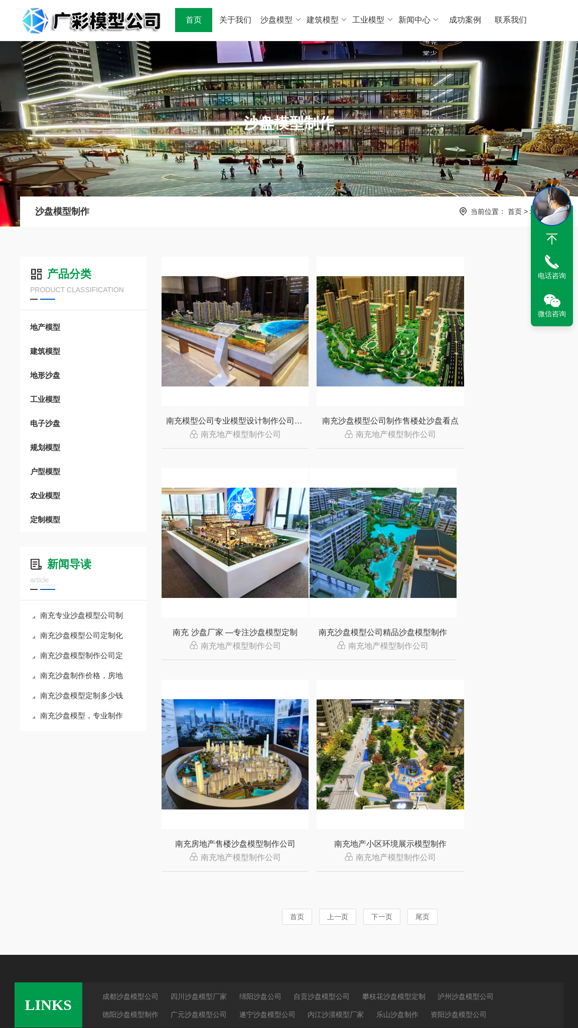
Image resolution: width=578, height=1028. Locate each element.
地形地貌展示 (252, 945)
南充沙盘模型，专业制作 (77, 715)
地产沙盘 (100, 910)
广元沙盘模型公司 (199, 836)
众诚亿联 (509, 1010)
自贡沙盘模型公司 (322, 817)
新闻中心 (419, 20)
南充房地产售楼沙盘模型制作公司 (360, 635)
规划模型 (45, 447)
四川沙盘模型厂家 (199, 817)
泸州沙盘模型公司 (466, 817)
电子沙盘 (45, 423)
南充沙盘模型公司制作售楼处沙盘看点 (361, 422)
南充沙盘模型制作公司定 (77, 655)
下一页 (381, 708)
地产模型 (45, 327)
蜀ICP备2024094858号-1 (406, 1010)
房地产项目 (248, 910)
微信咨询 (552, 314)
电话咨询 (552, 276)
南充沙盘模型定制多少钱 (77, 695)
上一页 (337, 708)
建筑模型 (327, 20)
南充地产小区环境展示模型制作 (495, 635)
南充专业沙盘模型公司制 (77, 615)
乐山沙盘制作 (397, 836)
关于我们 (235, 20)
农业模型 (45, 495)
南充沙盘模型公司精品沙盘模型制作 (227, 635)
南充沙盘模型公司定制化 (77, 635)
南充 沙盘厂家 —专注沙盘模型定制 (496, 422)
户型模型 (45, 471)
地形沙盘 (45, 375)
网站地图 (29, 910)
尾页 (422, 708)
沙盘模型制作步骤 (187, 928)
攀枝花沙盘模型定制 (393, 817)
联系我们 (511, 20)
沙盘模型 (281, 20)
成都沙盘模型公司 (130, 817)
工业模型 (373, 20)
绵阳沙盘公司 (260, 817)
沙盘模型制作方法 (187, 910)
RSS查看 (29, 928)
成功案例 (465, 20)
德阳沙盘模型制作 (130, 836)
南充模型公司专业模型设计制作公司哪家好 (227, 422)
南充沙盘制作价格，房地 (77, 675)
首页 (194, 20)
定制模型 (45, 519)
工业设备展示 (252, 928)
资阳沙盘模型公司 (458, 836)
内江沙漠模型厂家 (336, 836)
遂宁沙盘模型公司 (267, 836)
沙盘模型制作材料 (187, 945)
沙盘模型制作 (62, 212)
